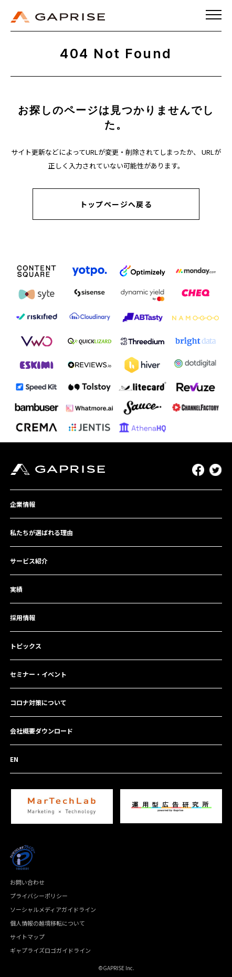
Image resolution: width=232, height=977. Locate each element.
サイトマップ (27, 936)
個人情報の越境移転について (47, 923)
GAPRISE (57, 17)
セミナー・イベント (38, 674)
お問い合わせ (27, 882)
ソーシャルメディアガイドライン (53, 909)
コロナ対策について (38, 702)
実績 (16, 589)
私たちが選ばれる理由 (41, 532)
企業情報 (22, 504)
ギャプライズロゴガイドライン (50, 950)
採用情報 (22, 617)
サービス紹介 (29, 560)
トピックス (25, 645)
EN (14, 759)
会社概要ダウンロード (41, 730)
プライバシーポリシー (39, 895)
